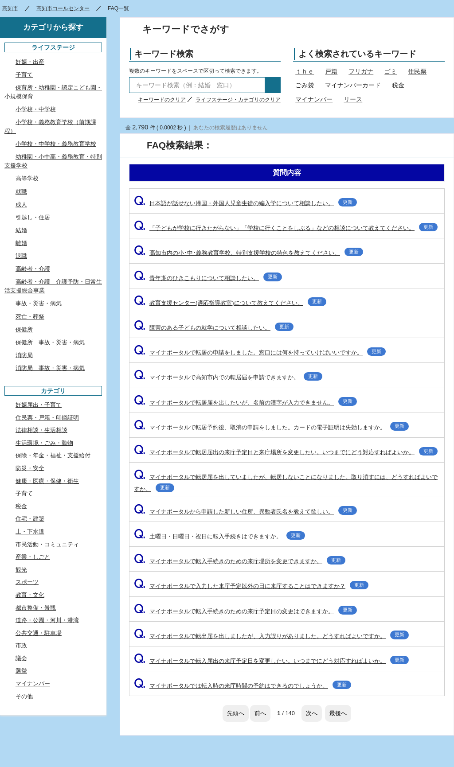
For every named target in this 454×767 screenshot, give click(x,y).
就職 (21, 191)
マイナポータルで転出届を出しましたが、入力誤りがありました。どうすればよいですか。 (271, 636)
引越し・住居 (33, 217)
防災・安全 (30, 468)
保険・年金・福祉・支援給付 (53, 455)
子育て (24, 74)
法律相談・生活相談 (41, 430)
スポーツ (27, 582)
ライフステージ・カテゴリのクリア (238, 100)
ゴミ (390, 71)
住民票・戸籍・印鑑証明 (47, 417)
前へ (260, 713)
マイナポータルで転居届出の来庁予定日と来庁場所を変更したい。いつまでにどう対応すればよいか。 (286, 452)
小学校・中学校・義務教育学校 (56, 143)
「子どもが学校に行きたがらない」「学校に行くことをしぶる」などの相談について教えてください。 (286, 228)
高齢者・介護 (33, 268)
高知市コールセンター (63, 8)
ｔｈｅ (304, 71)
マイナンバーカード (353, 85)
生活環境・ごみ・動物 (44, 443)
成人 (21, 204)
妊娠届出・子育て (39, 404)
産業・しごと (33, 556)
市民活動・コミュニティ (47, 544)
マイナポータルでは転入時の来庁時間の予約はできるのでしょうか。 (242, 685)
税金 (398, 85)
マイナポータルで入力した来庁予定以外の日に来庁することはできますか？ (251, 586)
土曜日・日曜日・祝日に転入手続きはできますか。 (219, 536)
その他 (24, 696)
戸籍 (331, 71)
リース (353, 99)
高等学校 (27, 178)
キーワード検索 (163, 53)
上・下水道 (30, 531)
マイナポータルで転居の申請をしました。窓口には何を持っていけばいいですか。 (260, 352)
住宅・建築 (30, 518)
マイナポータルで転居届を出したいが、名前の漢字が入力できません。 (245, 402)
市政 (21, 645)
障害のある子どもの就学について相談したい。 (214, 327)
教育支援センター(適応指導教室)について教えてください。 (230, 303)
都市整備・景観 (36, 607)
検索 (273, 85)
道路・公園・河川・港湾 (47, 620)
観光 (21, 569)
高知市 (10, 8)
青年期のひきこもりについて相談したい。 (208, 278)
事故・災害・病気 (39, 303)
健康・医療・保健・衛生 (47, 481)
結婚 (21, 230)
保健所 (24, 329)
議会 (21, 658)
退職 (21, 256)
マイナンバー (314, 99)
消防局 (24, 355)
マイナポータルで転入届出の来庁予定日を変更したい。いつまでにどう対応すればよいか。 (271, 661)
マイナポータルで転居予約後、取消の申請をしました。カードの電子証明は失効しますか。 (271, 427)
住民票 (417, 71)
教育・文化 (30, 595)
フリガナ (360, 71)
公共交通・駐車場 (39, 633)
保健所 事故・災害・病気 (50, 342)
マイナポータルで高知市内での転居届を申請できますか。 (228, 377)
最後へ (338, 713)
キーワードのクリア (162, 100)
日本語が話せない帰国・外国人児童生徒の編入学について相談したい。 (245, 203)
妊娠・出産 (30, 61)
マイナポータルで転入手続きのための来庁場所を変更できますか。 (239, 561)
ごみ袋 (304, 85)
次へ (311, 713)
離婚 (21, 243)
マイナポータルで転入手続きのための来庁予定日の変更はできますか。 (245, 611)
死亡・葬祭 (30, 316)
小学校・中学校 (36, 109)
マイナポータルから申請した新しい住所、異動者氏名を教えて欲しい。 (245, 511)
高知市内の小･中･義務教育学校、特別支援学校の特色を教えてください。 (248, 252)
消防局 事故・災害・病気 (50, 368)
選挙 (21, 670)
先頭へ (235, 713)
